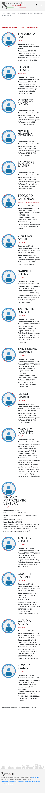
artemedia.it (35, 777)
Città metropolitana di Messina (25, 13)
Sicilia (13, 13)
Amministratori (8, 15)
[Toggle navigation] (37, 5)
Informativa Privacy (24, 781)
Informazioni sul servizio (9, 781)
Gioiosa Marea (39, 13)
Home (3, 13)
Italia (8, 13)
